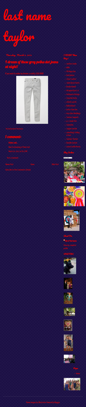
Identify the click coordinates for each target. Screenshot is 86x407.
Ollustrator (42, 402)
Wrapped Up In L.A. (72, 91)
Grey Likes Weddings (73, 113)
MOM (67, 68)
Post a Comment (12, 158)
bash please (70, 75)
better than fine (71, 110)
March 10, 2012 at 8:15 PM (18, 151)
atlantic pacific (71, 102)
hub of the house (71, 241)
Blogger (57, 402)
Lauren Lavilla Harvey (73, 147)
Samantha (69, 125)
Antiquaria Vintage (73, 94)
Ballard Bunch (70, 106)
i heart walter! (71, 79)
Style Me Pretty (71, 98)
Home (32, 164)
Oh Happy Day (71, 71)
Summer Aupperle (72, 117)
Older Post (55, 164)
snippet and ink (71, 129)
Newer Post (9, 164)
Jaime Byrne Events (73, 83)
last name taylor (27, 26)
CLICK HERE (39, 74)
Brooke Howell (71, 87)
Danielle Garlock (71, 143)
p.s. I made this (71, 121)
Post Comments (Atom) (23, 170)
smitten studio (71, 64)
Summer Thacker (72, 139)
